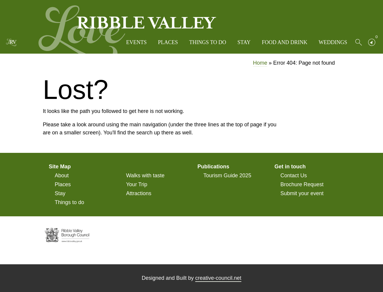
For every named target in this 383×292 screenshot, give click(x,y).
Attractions (138, 193)
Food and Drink (284, 42)
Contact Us (293, 175)
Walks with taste (145, 175)
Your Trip (136, 184)
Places (168, 42)
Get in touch (290, 167)
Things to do (207, 42)
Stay (244, 42)
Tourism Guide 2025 (227, 175)
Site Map (60, 167)
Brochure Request (302, 184)
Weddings (333, 42)
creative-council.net (218, 278)
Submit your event (302, 193)
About (62, 175)
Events (136, 42)
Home (260, 63)
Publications (213, 167)
